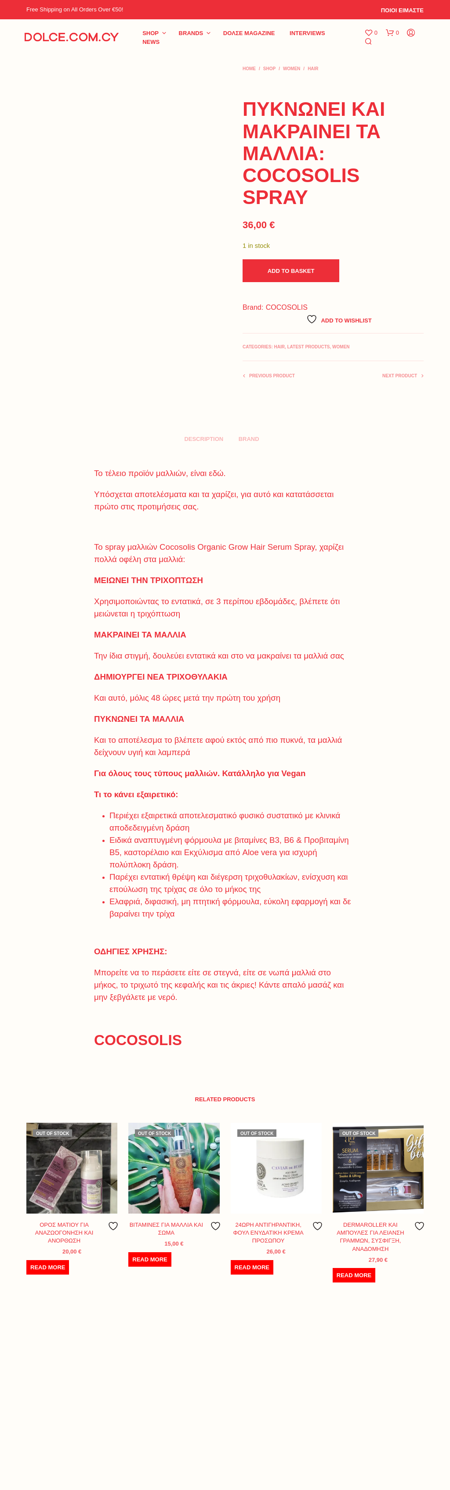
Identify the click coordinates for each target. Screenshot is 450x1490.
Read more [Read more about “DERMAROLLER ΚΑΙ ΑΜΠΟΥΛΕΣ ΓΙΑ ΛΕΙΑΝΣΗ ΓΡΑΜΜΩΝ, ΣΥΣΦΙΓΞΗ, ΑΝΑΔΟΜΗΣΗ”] (354, 1275)
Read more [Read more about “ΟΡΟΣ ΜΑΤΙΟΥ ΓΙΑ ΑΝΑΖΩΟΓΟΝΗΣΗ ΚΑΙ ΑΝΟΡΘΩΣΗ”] (47, 1267)
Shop (150, 33)
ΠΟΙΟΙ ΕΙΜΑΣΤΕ (402, 10)
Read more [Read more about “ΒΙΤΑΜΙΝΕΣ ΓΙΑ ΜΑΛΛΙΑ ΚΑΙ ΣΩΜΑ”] (149, 1259)
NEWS (151, 42)
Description (203, 439)
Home (249, 68)
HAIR (313, 68)
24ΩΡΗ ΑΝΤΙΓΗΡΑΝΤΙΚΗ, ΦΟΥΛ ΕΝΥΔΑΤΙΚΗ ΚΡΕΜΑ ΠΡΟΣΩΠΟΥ (268, 1232)
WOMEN (291, 68)
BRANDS (191, 33)
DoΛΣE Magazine (249, 33)
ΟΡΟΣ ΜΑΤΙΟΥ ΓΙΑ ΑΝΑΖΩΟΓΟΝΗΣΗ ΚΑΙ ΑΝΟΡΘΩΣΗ (64, 1232)
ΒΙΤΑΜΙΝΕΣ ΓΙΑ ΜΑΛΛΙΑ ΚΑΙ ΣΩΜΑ (166, 1228)
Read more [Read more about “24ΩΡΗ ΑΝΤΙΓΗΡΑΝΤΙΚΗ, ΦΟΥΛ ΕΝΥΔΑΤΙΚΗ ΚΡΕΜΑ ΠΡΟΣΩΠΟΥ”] (252, 1267)
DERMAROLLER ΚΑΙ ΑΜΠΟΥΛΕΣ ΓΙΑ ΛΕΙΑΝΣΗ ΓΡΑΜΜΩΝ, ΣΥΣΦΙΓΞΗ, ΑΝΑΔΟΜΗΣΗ (370, 1236)
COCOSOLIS (287, 307)
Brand (249, 439)
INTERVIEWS (307, 33)
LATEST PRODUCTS (308, 346)
